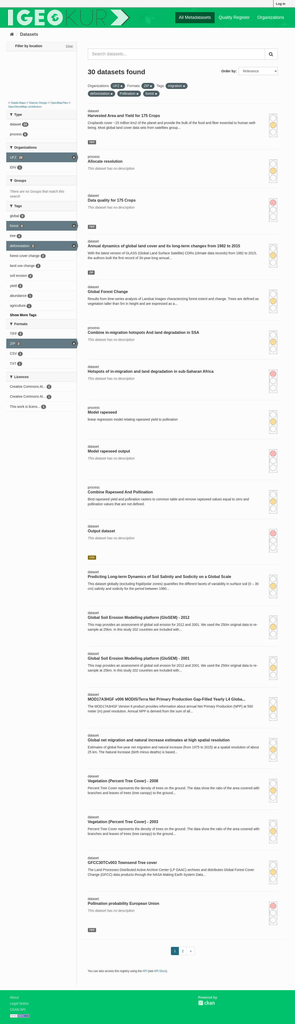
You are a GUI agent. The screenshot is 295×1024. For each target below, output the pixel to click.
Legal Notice (19, 1003)
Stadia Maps (18, 102)
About (14, 997)
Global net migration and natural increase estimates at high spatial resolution (159, 740)
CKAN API (18, 1009)
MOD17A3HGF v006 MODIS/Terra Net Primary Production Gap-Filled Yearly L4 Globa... (167, 699)
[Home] (12, 34)
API (144, 971)
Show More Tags (23, 315)
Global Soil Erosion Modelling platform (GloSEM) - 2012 (139, 617)
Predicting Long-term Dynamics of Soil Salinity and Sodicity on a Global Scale (159, 577)
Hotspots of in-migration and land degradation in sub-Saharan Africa (151, 371)
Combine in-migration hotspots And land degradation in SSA (143, 332)
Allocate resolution (105, 161)
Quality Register (234, 17)
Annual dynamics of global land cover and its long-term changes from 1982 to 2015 (164, 246)
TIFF (92, 142)
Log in (280, 4)
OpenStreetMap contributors (25, 106)
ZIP (91, 272)
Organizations (270, 17)
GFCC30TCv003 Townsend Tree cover (122, 863)
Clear (69, 46)
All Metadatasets (195, 17)
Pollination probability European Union (123, 903)
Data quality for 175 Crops (112, 200)
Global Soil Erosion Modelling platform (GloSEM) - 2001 (139, 658)
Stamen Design (38, 102)
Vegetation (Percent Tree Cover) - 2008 (123, 781)
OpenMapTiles (59, 102)
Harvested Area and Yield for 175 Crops (124, 116)
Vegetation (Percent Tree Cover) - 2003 (123, 822)
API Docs (160, 971)
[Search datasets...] (176, 54)
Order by (228, 71)
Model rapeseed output (109, 451)
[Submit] (271, 54)
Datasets (29, 34)
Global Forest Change (108, 292)
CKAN (206, 1002)
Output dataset (101, 531)
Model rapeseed (102, 412)
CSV (92, 557)
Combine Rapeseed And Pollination (120, 492)
